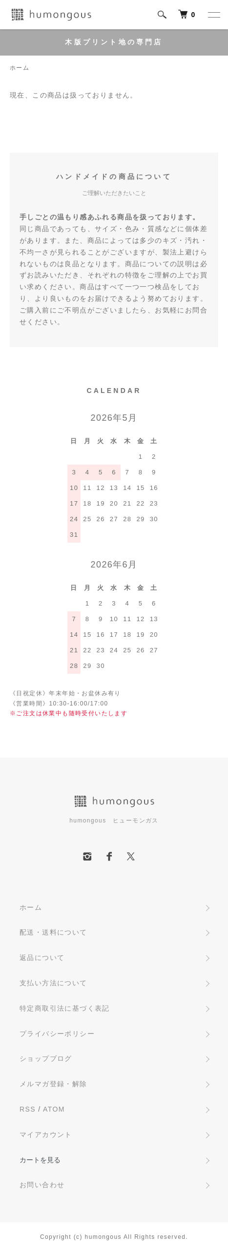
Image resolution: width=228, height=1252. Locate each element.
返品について (42, 957)
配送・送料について (53, 932)
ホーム (19, 67)
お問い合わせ (42, 1185)
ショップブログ (46, 1058)
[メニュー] (213, 14)
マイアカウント (46, 1134)
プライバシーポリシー (57, 1033)
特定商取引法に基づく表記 (65, 1008)
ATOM (54, 1109)
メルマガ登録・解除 (53, 1084)
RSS (28, 1109)
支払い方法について (53, 983)
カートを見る (40, 1160)
